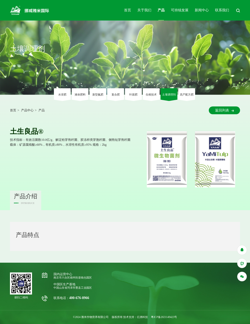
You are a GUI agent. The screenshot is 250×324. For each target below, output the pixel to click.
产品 (161, 10)
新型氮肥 (97, 94)
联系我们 (222, 10)
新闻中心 (202, 10)
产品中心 (27, 110)
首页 (127, 10)
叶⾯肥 (133, 94)
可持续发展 (179, 10)
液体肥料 (80, 94)
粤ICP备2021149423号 (164, 317)
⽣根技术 (151, 94)
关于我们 (144, 10)
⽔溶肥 (62, 94)
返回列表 (224, 110)
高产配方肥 (187, 94)
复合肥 (116, 94)
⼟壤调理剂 (169, 94)
